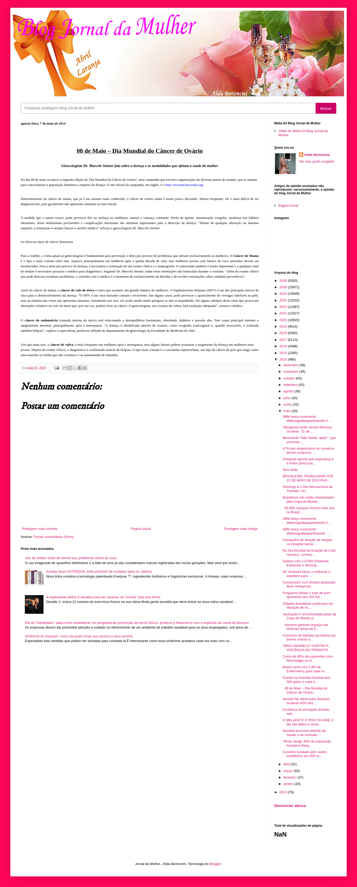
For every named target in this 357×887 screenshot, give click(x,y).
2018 (283, 333)
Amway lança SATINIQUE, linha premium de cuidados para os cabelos (99, 571)
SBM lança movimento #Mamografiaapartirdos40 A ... (306, 419)
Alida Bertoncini (317, 155)
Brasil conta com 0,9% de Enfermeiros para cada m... (304, 669)
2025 (283, 287)
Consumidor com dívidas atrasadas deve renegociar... (308, 584)
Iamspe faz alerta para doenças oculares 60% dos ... (306, 701)
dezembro (291, 365)
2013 (283, 792)
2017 (283, 340)
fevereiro (291, 777)
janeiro (289, 784)
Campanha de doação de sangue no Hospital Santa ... (307, 542)
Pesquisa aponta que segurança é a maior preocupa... (307, 461)
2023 (283, 300)
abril (287, 764)
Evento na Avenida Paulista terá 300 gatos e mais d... (306, 680)
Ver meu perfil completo (316, 161)
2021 (283, 313)
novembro (291, 371)
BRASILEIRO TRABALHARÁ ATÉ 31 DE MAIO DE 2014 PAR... (307, 478)
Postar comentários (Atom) (54, 537)
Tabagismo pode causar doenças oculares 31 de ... (307, 429)
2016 (283, 346)
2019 (283, 326)
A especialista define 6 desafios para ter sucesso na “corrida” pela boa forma (103, 597)
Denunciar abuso (290, 805)
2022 (283, 307)
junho (288, 404)
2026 (283, 281)
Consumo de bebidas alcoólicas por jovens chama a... (309, 637)
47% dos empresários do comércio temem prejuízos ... (308, 450)
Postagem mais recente (39, 529)
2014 (283, 359)
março (289, 771)
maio (288, 411)
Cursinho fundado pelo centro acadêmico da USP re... (304, 754)
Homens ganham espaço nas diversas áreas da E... (305, 627)
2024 (283, 293)
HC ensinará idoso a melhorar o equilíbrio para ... (306, 574)
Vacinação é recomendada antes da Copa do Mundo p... (309, 616)
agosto (289, 391)
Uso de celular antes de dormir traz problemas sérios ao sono (71, 558)
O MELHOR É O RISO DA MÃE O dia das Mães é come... (307, 722)
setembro (291, 385)
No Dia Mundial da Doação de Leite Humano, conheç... (309, 553)
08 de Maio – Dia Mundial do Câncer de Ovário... (304, 690)
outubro (290, 378)
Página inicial (141, 529)
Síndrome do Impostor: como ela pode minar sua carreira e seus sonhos (79, 636)
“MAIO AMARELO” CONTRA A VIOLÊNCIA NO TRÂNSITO (305, 648)
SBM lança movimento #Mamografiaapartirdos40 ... (306, 531)
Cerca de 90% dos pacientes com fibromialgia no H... (307, 658)
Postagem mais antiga (240, 529)
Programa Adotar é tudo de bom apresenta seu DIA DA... (306, 595)
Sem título (290, 470)
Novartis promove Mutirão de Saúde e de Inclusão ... (304, 733)
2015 (283, 353)
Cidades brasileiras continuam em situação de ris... (307, 606)
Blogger (215, 864)
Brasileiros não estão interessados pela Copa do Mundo (308, 499)
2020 (283, 320)
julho (288, 398)
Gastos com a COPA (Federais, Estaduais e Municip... (305, 563)
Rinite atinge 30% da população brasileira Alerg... (306, 743)
